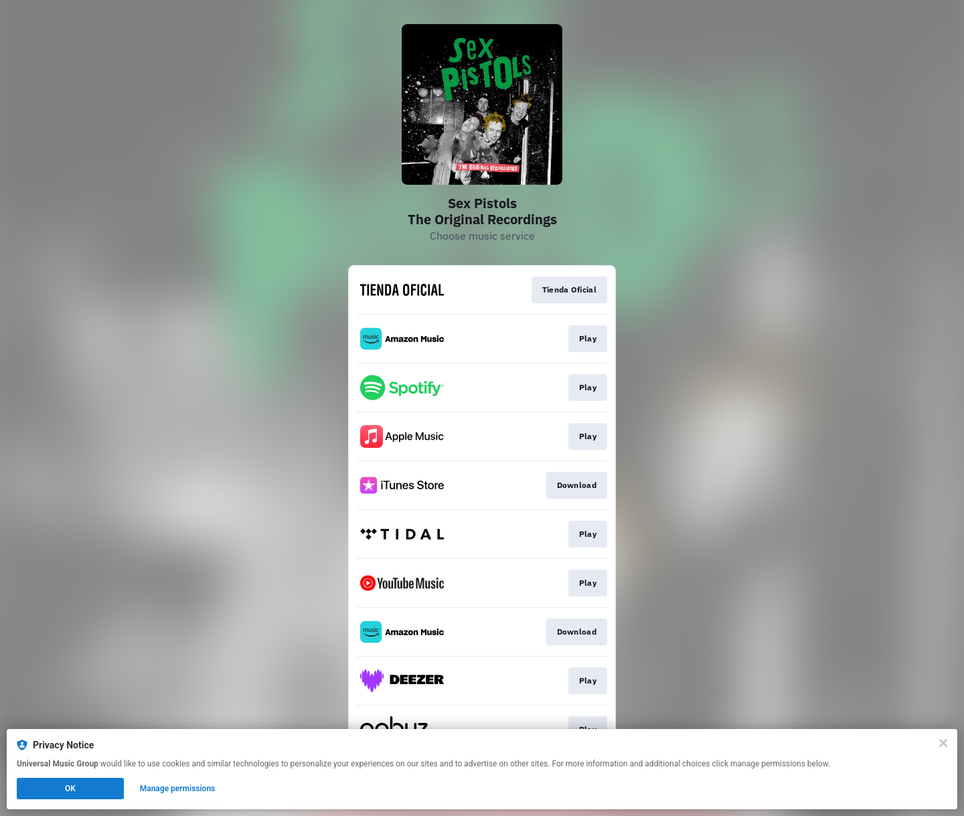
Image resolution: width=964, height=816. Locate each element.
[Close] (943, 743)
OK (70, 788)
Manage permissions (178, 788)
